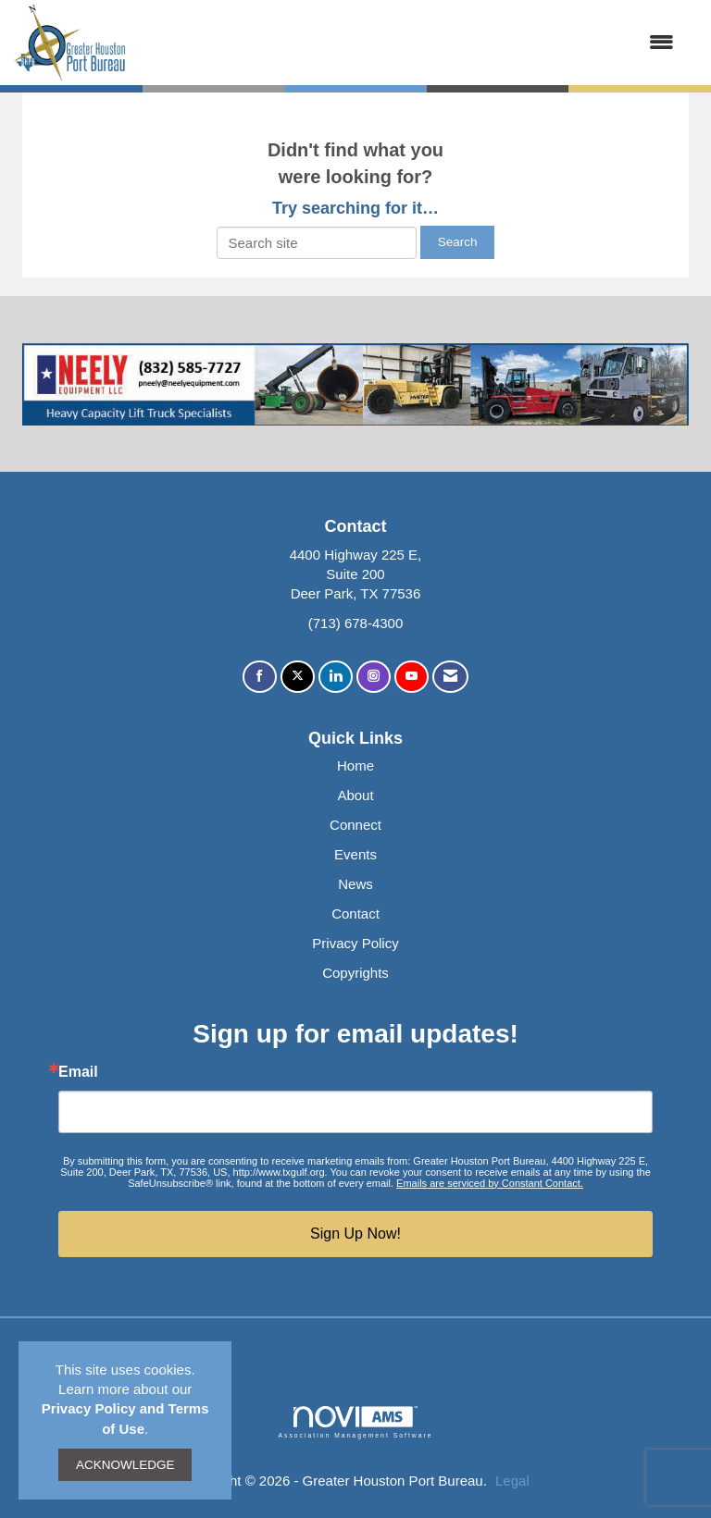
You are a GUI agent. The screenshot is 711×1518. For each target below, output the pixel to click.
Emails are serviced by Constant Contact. (489, 1183)
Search (458, 242)
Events (355, 854)
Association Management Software (355, 1422)
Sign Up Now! (355, 1233)
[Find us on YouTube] (411, 676)
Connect (355, 825)
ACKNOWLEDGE (125, 1465)
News (355, 884)
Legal (512, 1480)
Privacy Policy (355, 943)
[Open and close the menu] (409, 42)
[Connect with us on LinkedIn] (335, 676)
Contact (355, 913)
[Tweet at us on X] (298, 676)
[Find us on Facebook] (260, 676)
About (355, 795)
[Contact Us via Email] (450, 676)
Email (78, 1072)
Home (355, 765)
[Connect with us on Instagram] (373, 676)
